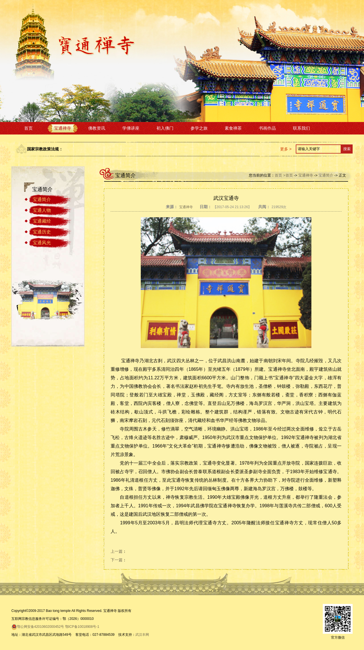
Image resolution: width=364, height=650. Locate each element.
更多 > (285, 149)
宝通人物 (42, 210)
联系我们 (301, 128)
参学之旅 (199, 128)
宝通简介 (42, 199)
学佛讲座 (130, 128)
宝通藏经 (42, 221)
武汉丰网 (142, 635)
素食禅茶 (233, 128)
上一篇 (117, 551)
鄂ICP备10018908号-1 (82, 627)
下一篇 (117, 560)
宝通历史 (42, 231)
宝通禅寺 (62, 128)
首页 (28, 128)
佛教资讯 (96, 128)
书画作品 (267, 128)
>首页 (288, 175)
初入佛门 (164, 128)
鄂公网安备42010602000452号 (37, 627)
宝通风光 (42, 242)
